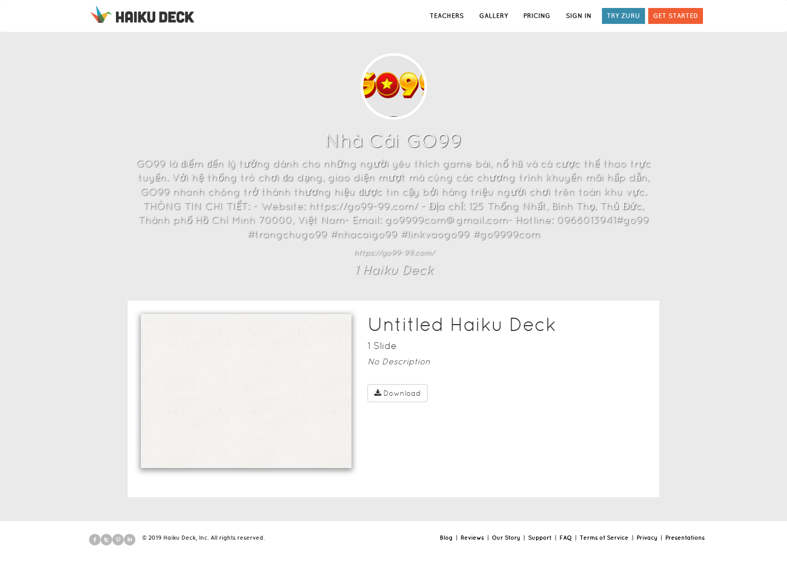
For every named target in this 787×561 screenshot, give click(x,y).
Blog (446, 537)
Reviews (472, 537)
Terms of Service (604, 537)
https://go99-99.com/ (394, 252)
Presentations (685, 537)
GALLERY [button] (493, 15)
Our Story (506, 537)
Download (397, 393)
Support (539, 537)
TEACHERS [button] (447, 15)
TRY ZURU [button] (623, 15)
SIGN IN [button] (578, 15)
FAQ (565, 537)
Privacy (647, 537)
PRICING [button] (536, 15)
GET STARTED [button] (675, 15)
